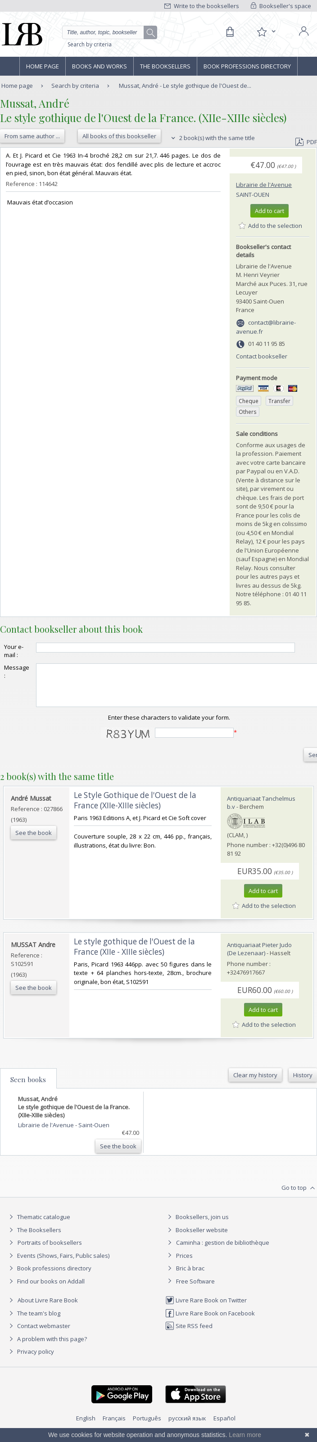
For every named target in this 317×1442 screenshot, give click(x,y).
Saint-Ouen (252, 194)
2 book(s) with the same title (212, 138)
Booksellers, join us (197, 1224)
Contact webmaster (38, 1333)
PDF (306, 142)
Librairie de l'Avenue (264, 185)
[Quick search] (109, 32)
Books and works (99, 66)
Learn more (245, 1434)
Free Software (195, 1289)
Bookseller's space (281, 6)
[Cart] (229, 32)
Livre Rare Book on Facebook (210, 1321)
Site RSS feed (189, 1333)
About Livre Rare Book (48, 1308)
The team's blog (33, 1321)
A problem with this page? (47, 1346)
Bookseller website (196, 1237)
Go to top (299, 1196)
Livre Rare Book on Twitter (206, 1308)
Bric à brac (190, 1276)
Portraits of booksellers (50, 1251)
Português (147, 1426)
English (85, 1426)
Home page (42, 66)
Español (224, 1426)
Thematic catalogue (38, 1224)
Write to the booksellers (201, 6)
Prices (184, 1264)
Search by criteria (90, 44)
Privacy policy (30, 1359)
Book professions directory (247, 66)
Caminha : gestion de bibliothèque (222, 1251)
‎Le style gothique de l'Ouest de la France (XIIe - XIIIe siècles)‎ (134, 954)
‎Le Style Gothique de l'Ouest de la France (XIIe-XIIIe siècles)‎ (135, 808)
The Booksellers (165, 66)
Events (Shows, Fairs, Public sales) (58, 1263)
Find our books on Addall (46, 1289)
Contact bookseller (261, 356)
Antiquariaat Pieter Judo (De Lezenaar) (259, 957)
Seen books (28, 1087)
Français (114, 1426)
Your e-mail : (13, 651)
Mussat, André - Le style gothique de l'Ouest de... (185, 86)
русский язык (187, 1426)
